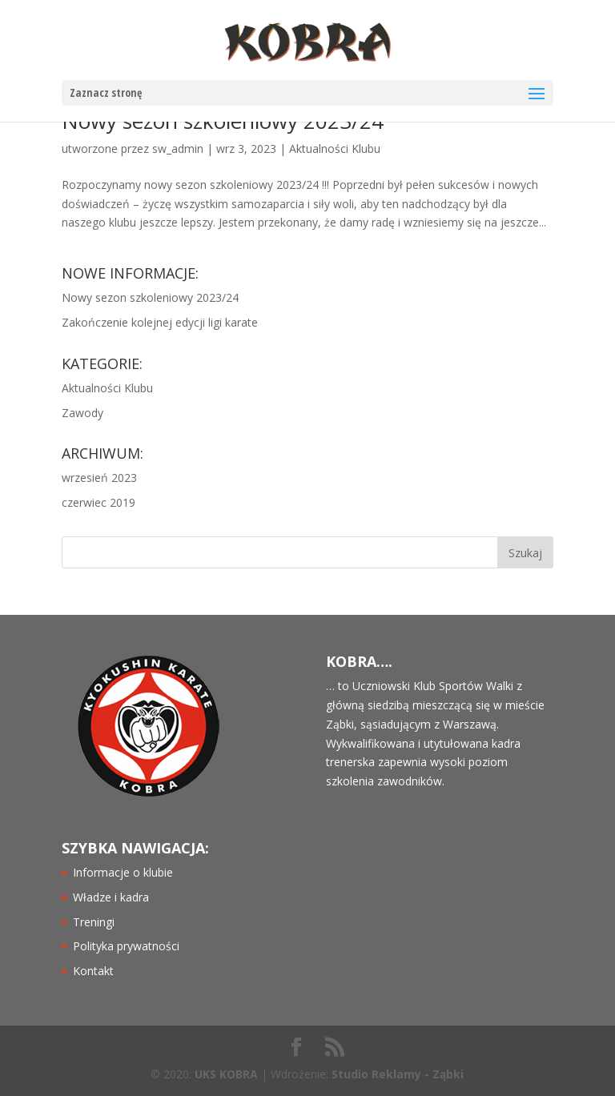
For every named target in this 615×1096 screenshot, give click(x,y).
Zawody (82, 412)
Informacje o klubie (123, 872)
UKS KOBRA (226, 1074)
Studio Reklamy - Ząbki (398, 1074)
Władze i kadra (111, 897)
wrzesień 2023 (99, 477)
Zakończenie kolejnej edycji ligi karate (160, 322)
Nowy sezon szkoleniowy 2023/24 (150, 297)
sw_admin (177, 148)
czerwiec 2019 (98, 502)
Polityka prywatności (126, 945)
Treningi (94, 921)
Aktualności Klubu (334, 148)
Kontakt (93, 970)
